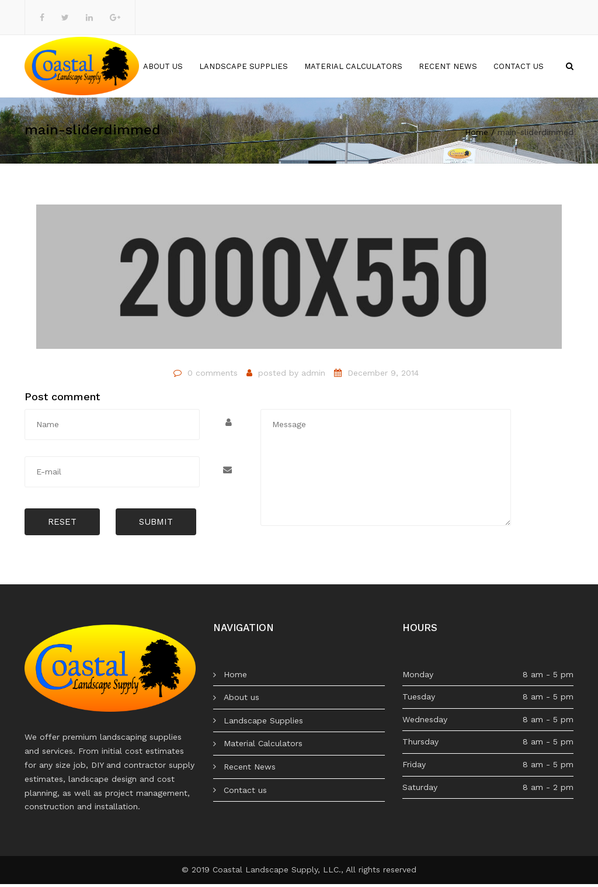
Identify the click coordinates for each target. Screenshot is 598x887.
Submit (156, 524)
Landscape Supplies (243, 67)
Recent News (448, 67)
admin (313, 375)
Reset (62, 524)
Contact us (518, 67)
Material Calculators (353, 67)
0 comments (212, 375)
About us (163, 67)
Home (115, 67)
